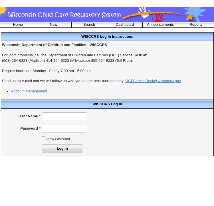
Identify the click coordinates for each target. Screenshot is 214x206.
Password (29, 128)
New (53, 24)
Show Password (57, 139)
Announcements (160, 24)
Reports (196, 24)
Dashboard (125, 24)
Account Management (29, 91)
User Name (28, 116)
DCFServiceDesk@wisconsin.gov (153, 81)
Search (89, 24)
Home (18, 24)
